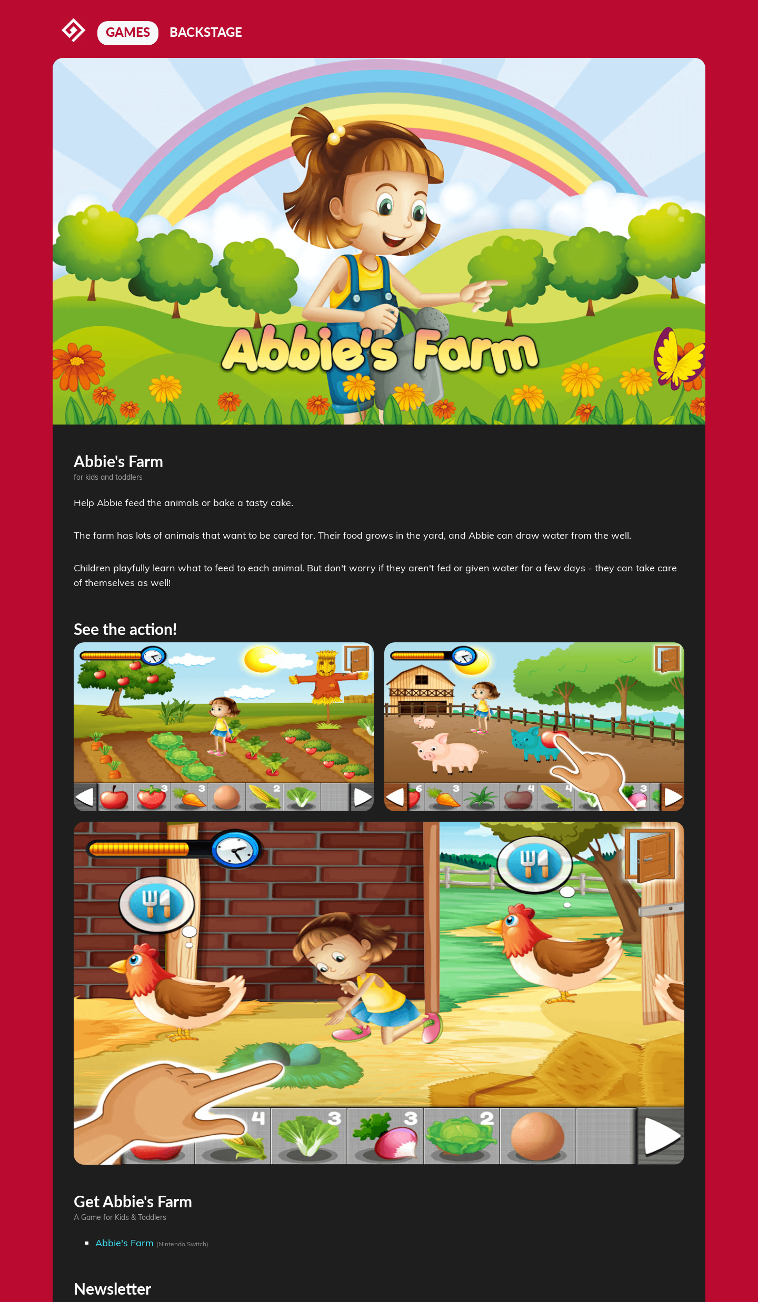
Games (128, 31)
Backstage (205, 31)
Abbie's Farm (124, 1243)
